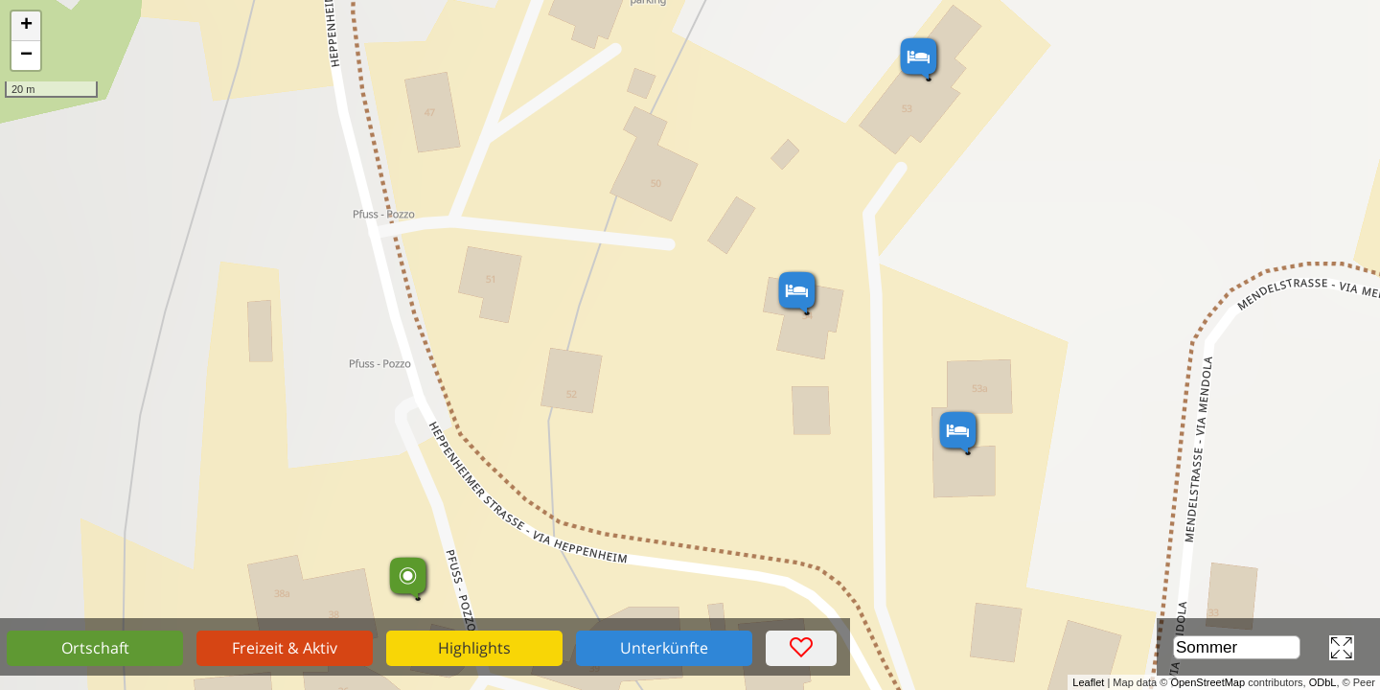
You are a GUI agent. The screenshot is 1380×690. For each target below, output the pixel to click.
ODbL (1323, 682)
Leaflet (1088, 682)
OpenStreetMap (1207, 682)
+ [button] (26, 26)
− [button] (26, 55)
